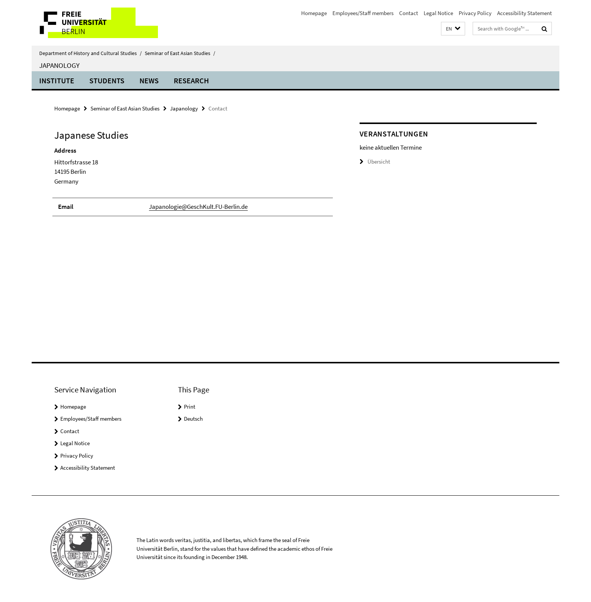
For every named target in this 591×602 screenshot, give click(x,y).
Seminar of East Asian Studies (180, 53)
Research (191, 80)
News (149, 80)
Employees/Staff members (362, 13)
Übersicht (375, 161)
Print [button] (189, 406)
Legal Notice (438, 13)
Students (106, 80)
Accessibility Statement (524, 13)
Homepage (314, 13)
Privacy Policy (475, 13)
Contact (408, 13)
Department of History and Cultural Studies (90, 53)
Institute (56, 80)
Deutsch (193, 418)
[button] (453, 29)
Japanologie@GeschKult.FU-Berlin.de (198, 206)
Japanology (59, 65)
